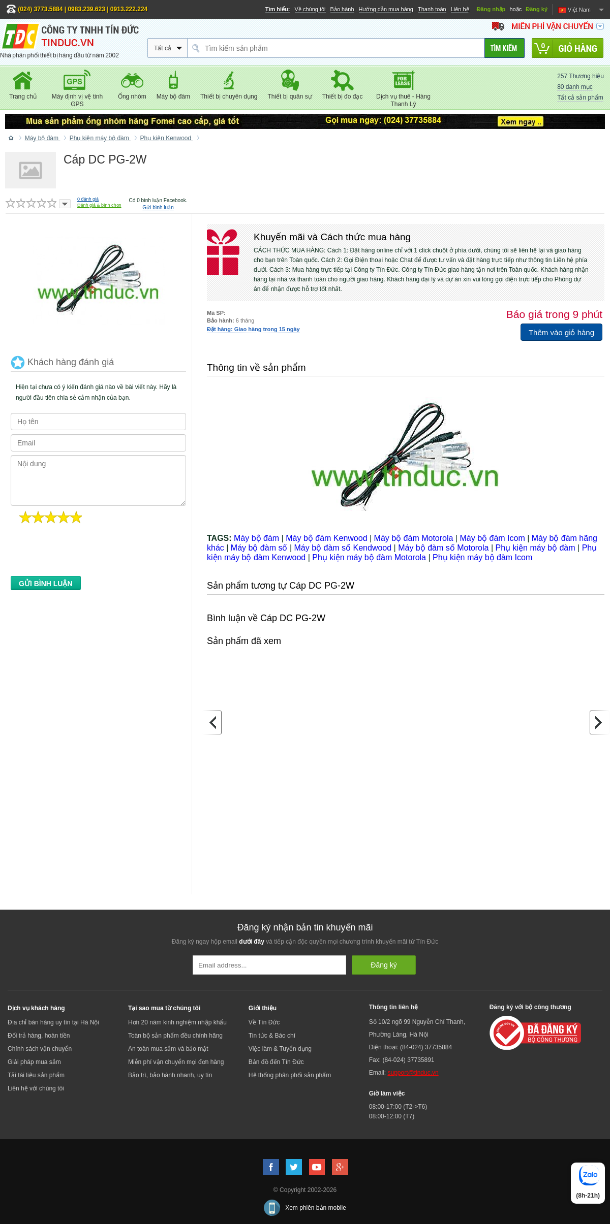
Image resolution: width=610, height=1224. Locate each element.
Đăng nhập (491, 9)
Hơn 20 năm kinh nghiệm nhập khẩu (177, 1022)
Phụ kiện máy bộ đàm (535, 547)
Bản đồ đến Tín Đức (276, 1062)
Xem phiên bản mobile (315, 1207)
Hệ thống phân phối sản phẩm (290, 1075)
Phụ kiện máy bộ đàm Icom (482, 557)
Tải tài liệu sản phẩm (36, 1075)
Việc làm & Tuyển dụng (280, 1048)
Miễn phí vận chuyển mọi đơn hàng (176, 1062)
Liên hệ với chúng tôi (36, 1088)
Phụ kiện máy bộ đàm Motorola (369, 557)
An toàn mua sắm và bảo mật (168, 1048)
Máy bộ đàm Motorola (413, 538)
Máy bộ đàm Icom (492, 538)
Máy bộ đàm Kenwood (326, 538)
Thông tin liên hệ (393, 1007)
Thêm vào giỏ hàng (561, 332)
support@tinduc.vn (412, 1072)
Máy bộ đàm (256, 538)
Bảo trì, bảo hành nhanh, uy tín (170, 1075)
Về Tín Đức (264, 1022)
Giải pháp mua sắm (34, 1062)
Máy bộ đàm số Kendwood (342, 547)
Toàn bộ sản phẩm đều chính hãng (175, 1035)
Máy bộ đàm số (259, 547)
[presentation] (88, 552)
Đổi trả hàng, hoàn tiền (39, 1035)
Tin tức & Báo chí (272, 1035)
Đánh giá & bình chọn (99, 205)
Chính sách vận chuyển (40, 1048)
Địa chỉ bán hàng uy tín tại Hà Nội (53, 1022)
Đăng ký (536, 9)
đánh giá (88, 199)
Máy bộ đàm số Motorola (443, 547)
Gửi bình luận (157, 207)
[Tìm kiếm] (504, 48)
